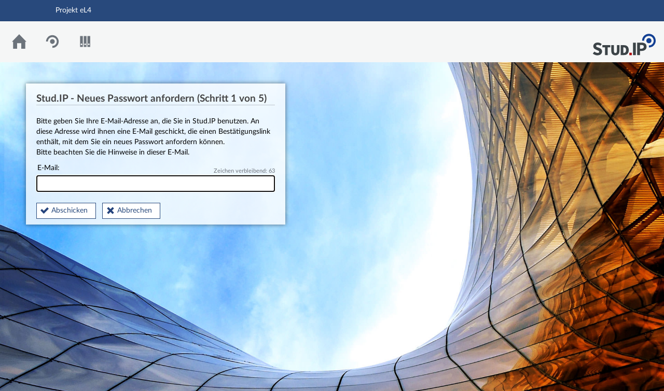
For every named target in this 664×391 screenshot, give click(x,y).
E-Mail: (155, 178)
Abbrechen (134, 210)
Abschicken (69, 210)
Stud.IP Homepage (624, 42)
